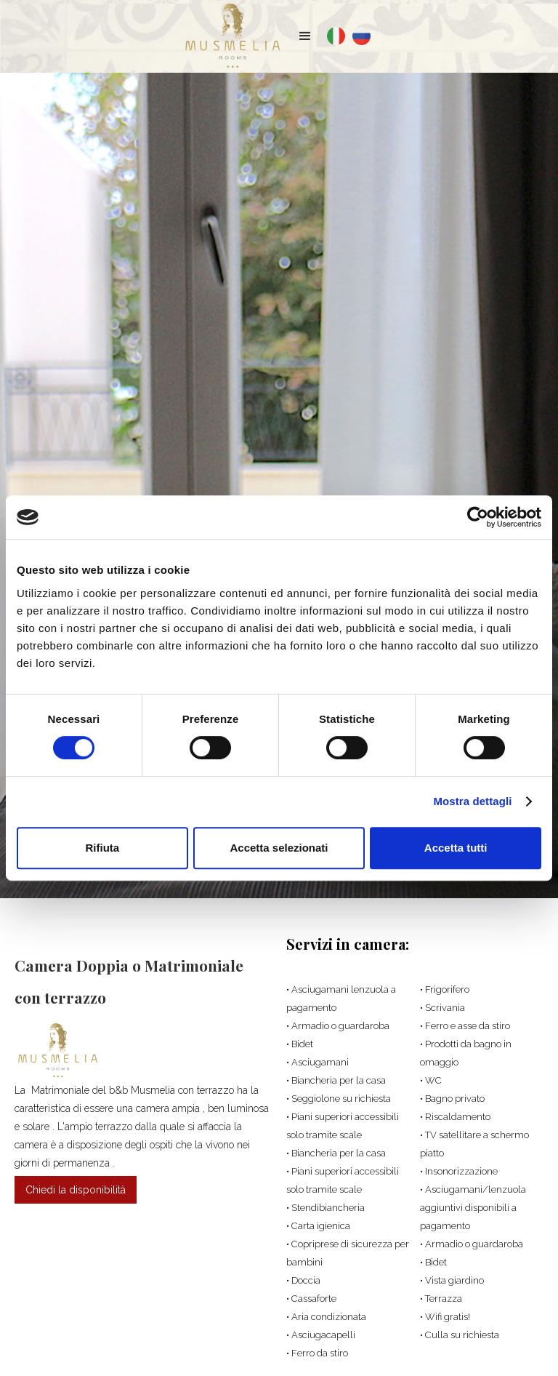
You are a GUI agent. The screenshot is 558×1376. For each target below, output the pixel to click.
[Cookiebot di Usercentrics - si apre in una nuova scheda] (477, 517)
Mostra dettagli (472, 801)
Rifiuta (102, 847)
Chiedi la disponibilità (75, 1190)
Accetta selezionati (279, 847)
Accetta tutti (456, 847)
